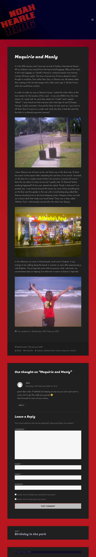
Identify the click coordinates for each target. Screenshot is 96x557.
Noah (19, 350)
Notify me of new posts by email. (31, 499)
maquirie (65, 350)
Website (19, 484)
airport (40, 350)
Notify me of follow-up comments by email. (36, 494)
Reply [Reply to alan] (21, 405)
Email (18, 474)
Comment (20, 429)
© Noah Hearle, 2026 (23, 552)
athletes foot (49, 350)
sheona (73, 350)
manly (57, 350)
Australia (29, 350)
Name (18, 464)
